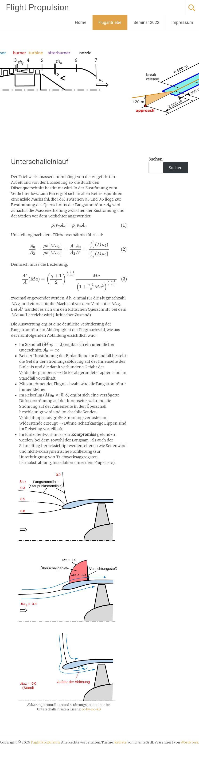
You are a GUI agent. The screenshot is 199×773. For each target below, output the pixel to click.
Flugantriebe (109, 22)
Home (80, 22)
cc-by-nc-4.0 (91, 709)
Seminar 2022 (146, 22)
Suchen (155, 159)
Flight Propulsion (37, 7)
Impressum (182, 22)
